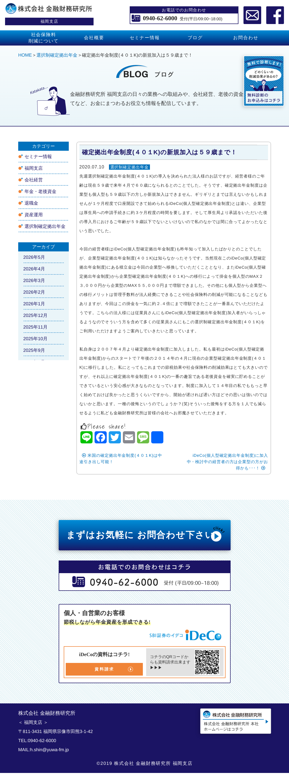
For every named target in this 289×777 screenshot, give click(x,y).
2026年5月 (34, 257)
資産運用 (33, 214)
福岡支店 (33, 168)
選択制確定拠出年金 (129, 167)
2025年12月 (35, 315)
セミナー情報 (144, 37)
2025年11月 (35, 327)
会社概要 (94, 37)
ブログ (195, 37)
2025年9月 (34, 350)
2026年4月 (34, 268)
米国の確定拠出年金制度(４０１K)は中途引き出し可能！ (120, 458)
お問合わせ (245, 37)
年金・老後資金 (40, 191)
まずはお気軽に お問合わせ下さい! (145, 534)
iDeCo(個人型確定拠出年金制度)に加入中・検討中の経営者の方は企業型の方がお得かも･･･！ (227, 461)
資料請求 (104, 669)
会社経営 (33, 179)
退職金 (31, 203)
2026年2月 (34, 292)
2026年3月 (34, 280)
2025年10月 (35, 338)
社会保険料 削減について (43, 38)
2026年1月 (34, 303)
